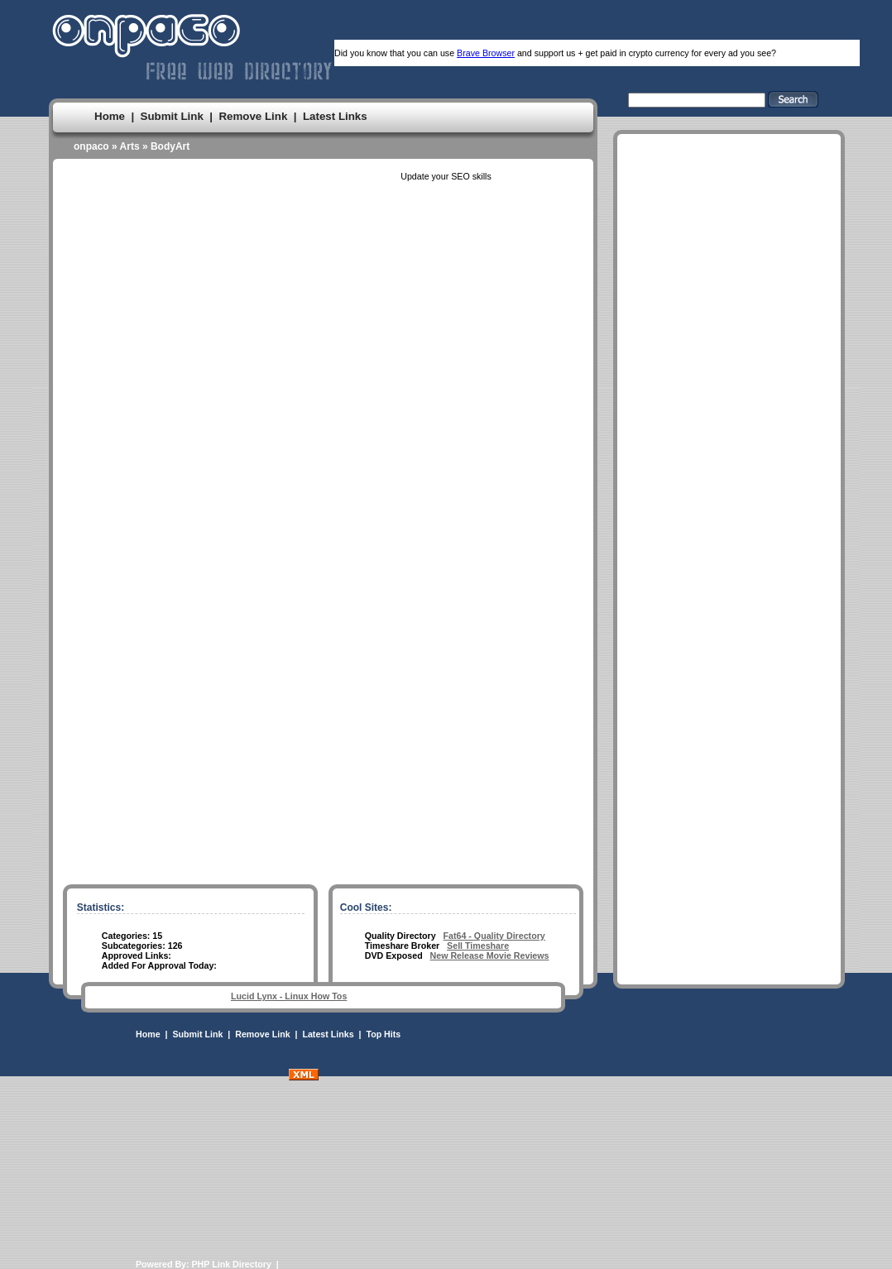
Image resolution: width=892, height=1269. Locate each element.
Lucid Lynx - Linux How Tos (289, 996)
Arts (130, 146)
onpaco (91, 146)
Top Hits (383, 1034)
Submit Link (172, 116)
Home (109, 116)
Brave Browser (486, 53)
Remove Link (252, 116)
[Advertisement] (729, 636)
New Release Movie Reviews (489, 955)
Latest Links (335, 116)
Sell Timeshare (478, 946)
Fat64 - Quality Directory (494, 936)
